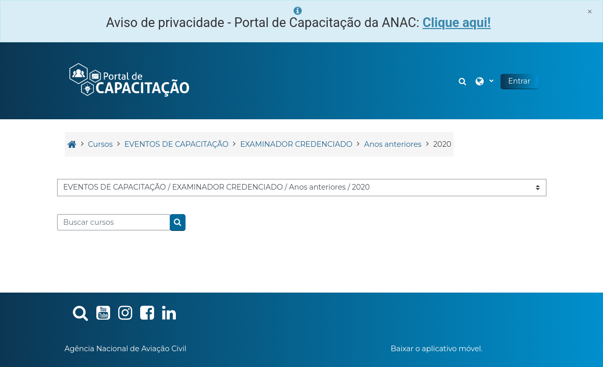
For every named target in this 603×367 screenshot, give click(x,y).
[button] (463, 80)
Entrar (519, 81)
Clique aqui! (457, 22)
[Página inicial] (128, 80)
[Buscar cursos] (114, 222)
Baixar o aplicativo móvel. (436, 348)
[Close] (590, 11)
